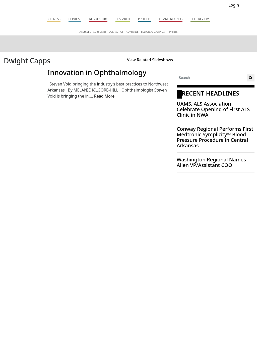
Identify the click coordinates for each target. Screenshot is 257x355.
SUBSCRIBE (99, 31)
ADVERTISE (132, 31)
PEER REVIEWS (200, 19)
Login (233, 5)
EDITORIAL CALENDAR (153, 31)
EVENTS (173, 31)
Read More (104, 96)
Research (122, 19)
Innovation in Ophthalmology (96, 72)
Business (53, 19)
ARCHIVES (85, 31)
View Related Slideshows (150, 60)
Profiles (144, 19)
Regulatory (98, 19)
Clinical (75, 19)
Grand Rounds (170, 19)
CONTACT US (116, 31)
